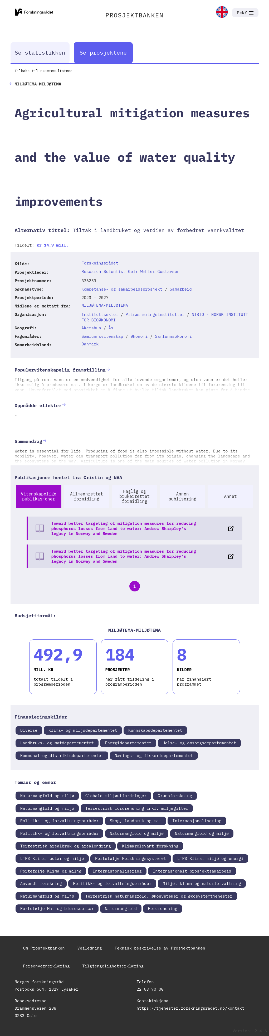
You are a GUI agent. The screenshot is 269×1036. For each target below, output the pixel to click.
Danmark (90, 343)
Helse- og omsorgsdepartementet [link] (199, 742)
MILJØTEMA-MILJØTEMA (104, 305)
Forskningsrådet (99, 263)
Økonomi (139, 336)
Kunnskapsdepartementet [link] (155, 730)
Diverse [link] (28, 730)
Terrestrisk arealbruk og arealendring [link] (65, 846)
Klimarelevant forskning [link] (150, 846)
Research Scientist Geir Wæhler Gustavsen (130, 271)
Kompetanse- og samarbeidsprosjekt (121, 289)
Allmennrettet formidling (86, 496)
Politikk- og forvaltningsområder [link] (59, 820)
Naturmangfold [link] (121, 908)
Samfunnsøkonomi (173, 336)
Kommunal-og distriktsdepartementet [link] (62, 755)
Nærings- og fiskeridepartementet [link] (154, 755)
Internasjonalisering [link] (196, 820)
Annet (230, 496)
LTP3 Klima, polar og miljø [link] (52, 858)
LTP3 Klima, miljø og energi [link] (210, 858)
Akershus (91, 327)
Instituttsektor (99, 314)
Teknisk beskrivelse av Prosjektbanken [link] (160, 948)
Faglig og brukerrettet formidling (134, 496)
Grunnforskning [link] (175, 795)
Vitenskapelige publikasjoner (38, 496)
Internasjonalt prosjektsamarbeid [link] (192, 871)
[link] (222, 12)
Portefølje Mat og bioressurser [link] (57, 908)
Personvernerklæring (46, 965)
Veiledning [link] (89, 948)
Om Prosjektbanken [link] (44, 948)
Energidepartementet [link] (128, 742)
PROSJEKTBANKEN (134, 15)
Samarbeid (181, 289)
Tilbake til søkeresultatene (43, 70)
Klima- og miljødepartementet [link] (82, 730)
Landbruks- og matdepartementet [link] (57, 742)
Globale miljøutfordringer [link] (116, 795)
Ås (111, 327)
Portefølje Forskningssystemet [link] (130, 858)
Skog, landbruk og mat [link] (135, 820)
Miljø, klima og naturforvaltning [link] (202, 883)
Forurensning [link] (162, 908)
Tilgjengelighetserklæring (113, 965)
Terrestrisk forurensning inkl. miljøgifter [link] (136, 808)
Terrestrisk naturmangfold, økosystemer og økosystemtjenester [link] (158, 896)
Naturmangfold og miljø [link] (47, 795)
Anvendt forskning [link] (41, 883)
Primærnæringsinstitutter (155, 314)
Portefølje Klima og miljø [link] (51, 871)
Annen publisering (183, 496)
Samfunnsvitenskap (102, 336)
